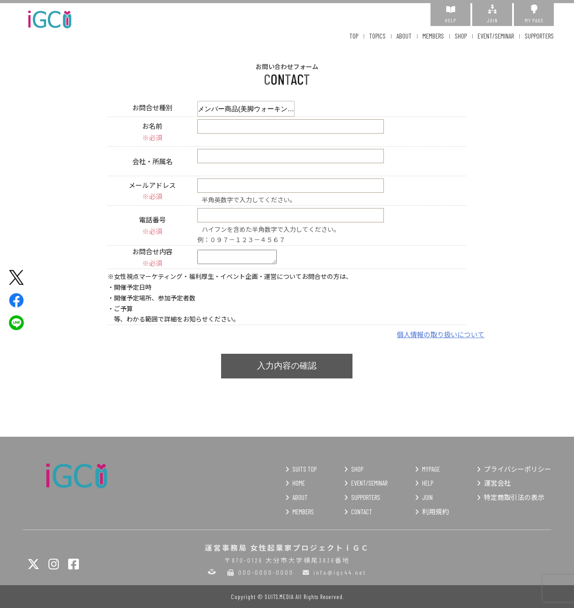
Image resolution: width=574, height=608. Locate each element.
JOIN (492, 13)
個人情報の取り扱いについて (440, 334)
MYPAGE (431, 469)
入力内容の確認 (287, 365)
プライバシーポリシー (517, 469)
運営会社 (497, 483)
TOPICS (377, 36)
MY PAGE (533, 13)
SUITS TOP (304, 469)
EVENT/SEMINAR (496, 36)
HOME (298, 483)
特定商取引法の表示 (514, 497)
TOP (353, 36)
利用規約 (435, 512)
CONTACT (361, 512)
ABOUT (404, 36)
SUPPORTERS (539, 36)
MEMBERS (433, 36)
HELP (450, 13)
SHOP (461, 36)
